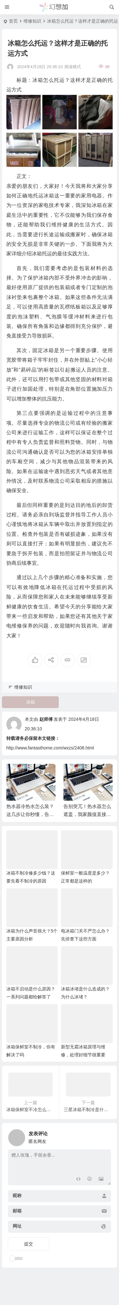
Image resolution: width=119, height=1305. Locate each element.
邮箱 (17, 1210)
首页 (13, 21)
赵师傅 (46, 719)
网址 (17, 1226)
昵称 (17, 1195)
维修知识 (32, 21)
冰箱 (30, 702)
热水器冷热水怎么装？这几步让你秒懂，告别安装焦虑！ (30, 814)
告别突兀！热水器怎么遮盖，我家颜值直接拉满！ (87, 814)
